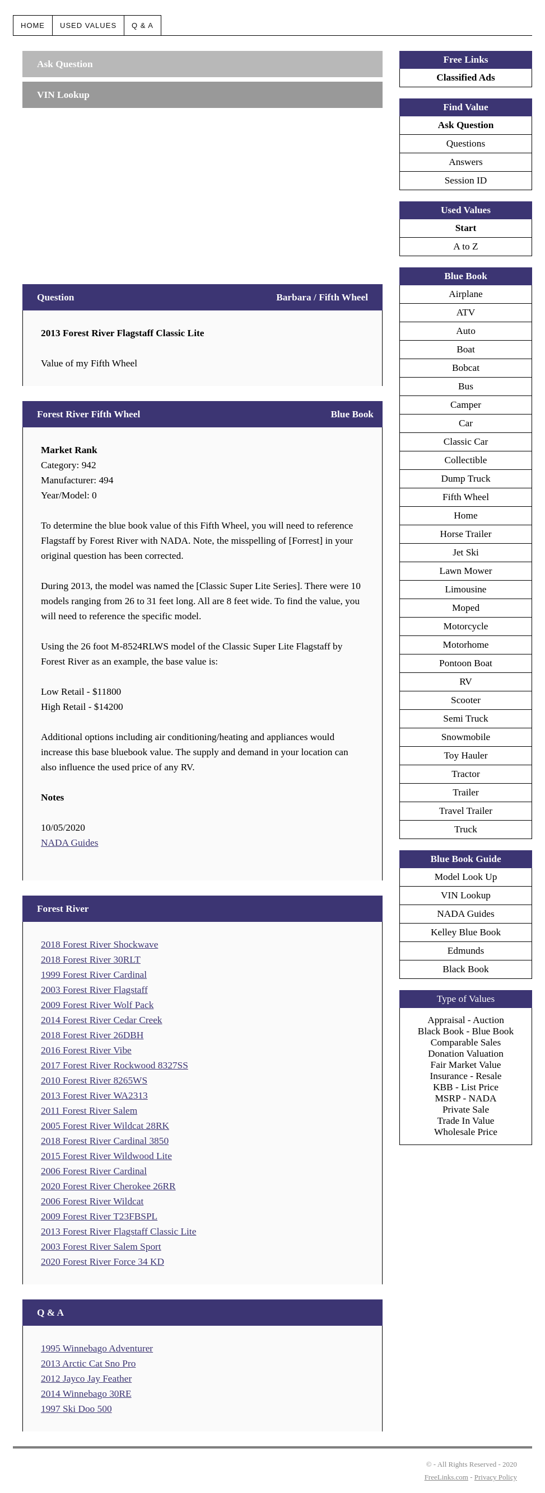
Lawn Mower (466, 571)
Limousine (465, 589)
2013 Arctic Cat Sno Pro (88, 1363)
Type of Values (466, 998)
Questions (465, 143)
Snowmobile (466, 737)
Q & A (142, 25)
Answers (466, 162)
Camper (465, 404)
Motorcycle (466, 626)
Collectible (465, 460)
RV (465, 681)
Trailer (466, 792)
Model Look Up (466, 877)
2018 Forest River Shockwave (99, 944)
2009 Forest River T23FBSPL (99, 1216)
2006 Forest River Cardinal (94, 1171)
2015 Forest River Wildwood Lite (106, 1156)
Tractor (465, 774)
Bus (465, 386)
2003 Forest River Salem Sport (101, 1246)
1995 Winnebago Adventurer (97, 1348)
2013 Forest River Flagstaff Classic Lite (118, 1231)
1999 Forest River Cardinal (94, 974)
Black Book (465, 969)
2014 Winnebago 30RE (86, 1393)
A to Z (465, 246)
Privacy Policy (495, 1477)
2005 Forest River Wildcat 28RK (105, 1125)
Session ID (466, 180)
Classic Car (466, 441)
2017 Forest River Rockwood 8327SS (114, 1065)
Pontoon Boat (465, 663)
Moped (465, 607)
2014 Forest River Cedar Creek (101, 1020)
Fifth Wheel (465, 497)
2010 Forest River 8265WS (94, 1080)
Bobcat (465, 367)
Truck (465, 829)
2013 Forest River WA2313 (94, 1095)
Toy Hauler (465, 755)
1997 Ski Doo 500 (76, 1408)
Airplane (466, 294)
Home (33, 25)
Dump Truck (465, 478)
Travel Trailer (465, 811)
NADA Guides (70, 842)
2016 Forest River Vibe (86, 1050)
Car (466, 423)
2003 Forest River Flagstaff (94, 990)
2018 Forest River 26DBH (92, 1035)
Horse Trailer (466, 534)
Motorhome (466, 644)
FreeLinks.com (446, 1477)
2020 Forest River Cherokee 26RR (108, 1186)
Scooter (466, 700)
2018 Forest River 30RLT (91, 959)
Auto (466, 331)
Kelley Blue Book (466, 932)
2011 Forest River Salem (89, 1110)
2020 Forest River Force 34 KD (102, 1261)
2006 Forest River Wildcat (92, 1201)
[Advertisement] (202, 190)
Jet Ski (466, 552)
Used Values (88, 25)
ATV (466, 312)
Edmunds (466, 950)
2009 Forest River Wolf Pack (97, 1005)
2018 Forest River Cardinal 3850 (105, 1141)
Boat (466, 349)
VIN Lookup (466, 895)
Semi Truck (465, 718)
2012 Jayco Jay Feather (86, 1378)
